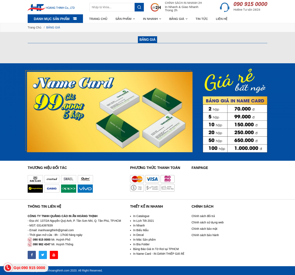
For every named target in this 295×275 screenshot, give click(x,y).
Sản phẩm (125, 18)
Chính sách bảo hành (205, 235)
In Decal (138, 235)
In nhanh (152, 18)
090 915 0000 (250, 4)
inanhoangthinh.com (56, 270)
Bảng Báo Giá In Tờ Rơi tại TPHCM (156, 249)
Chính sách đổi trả (203, 216)
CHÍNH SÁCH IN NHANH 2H (183, 3)
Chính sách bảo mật (204, 228)
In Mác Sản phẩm (144, 239)
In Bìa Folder (141, 244)
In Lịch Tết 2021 (143, 220)
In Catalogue (141, 216)
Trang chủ (98, 18)
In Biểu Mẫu (141, 230)
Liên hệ (221, 18)
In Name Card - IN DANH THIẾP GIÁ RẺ (158, 253)
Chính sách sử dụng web (208, 222)
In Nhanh (139, 225)
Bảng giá (178, 18)
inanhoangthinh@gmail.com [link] (56, 230)
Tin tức (202, 18)
